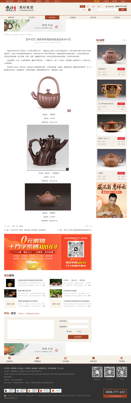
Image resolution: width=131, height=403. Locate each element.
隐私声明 (20, 382)
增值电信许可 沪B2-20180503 (67, 395)
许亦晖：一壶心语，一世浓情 (74, 280)
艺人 (88, 6)
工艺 (17, 226)
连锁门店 (56, 1)
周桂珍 (56, 374)
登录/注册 (96, 1)
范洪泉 (41, 173)
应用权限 (15, 382)
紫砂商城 (38, 1)
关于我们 (7, 368)
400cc (123, 179)
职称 (98, 6)
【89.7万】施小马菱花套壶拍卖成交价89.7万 (77, 230)
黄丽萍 (123, 176)
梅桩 (55, 173)
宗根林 (123, 107)
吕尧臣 (16, 374)
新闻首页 (11, 17)
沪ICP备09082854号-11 (30, 395)
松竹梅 (52, 56)
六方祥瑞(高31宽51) (106, 103)
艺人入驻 (60, 368)
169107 (104, 72)
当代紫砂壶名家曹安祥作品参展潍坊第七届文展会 (81, 301)
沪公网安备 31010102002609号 (15, 395)
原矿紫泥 (104, 74)
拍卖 (13, 226)
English (124, 1)
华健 (70, 374)
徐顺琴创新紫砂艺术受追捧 (28, 301)
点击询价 (121, 69)
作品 (82, 6)
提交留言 (78, 337)
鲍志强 (60, 374)
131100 (104, 176)
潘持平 (48, 374)
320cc (123, 144)
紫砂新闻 (15, 34)
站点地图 (45, 382)
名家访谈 (93, 17)
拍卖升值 (52, 17)
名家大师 (50, 382)
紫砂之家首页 (10, 1)
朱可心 (48, 51)
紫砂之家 (8, 34)
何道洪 (52, 374)
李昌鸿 (40, 374)
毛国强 (20, 374)
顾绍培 (12, 374)
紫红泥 (104, 144)
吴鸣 (68, 374)
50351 (103, 141)
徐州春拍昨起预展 (70, 291)
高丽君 (62, 51)
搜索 (122, 9)
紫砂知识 (29, 1)
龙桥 (100, 173)
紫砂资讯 (20, 1)
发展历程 (14, 368)
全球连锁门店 (42, 368)
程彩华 (123, 141)
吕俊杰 (36, 374)
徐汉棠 (32, 374)
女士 (79, 331)
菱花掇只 (102, 69)
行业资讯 (32, 17)
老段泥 (104, 179)
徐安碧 (28, 374)
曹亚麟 (64, 374)
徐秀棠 (44, 374)
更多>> (124, 40)
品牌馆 (47, 1)
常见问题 (114, 1)
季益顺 (24, 374)
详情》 (44, 285)
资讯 (93, 6)
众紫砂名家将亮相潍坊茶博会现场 (30, 280)
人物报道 (73, 17)
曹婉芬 (10, 377)
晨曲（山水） (103, 138)
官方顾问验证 (52, 368)
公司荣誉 (27, 368)
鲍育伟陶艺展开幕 (24, 291)
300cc (123, 74)
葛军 (73, 374)
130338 (104, 107)
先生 (70, 331)
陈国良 (6, 377)
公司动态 (117, 17)
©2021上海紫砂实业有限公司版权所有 (47, 395)
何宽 (123, 72)
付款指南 (106, 1)
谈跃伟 (9, 51)
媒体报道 (34, 368)
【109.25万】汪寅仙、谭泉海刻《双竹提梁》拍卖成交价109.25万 (31, 230)
